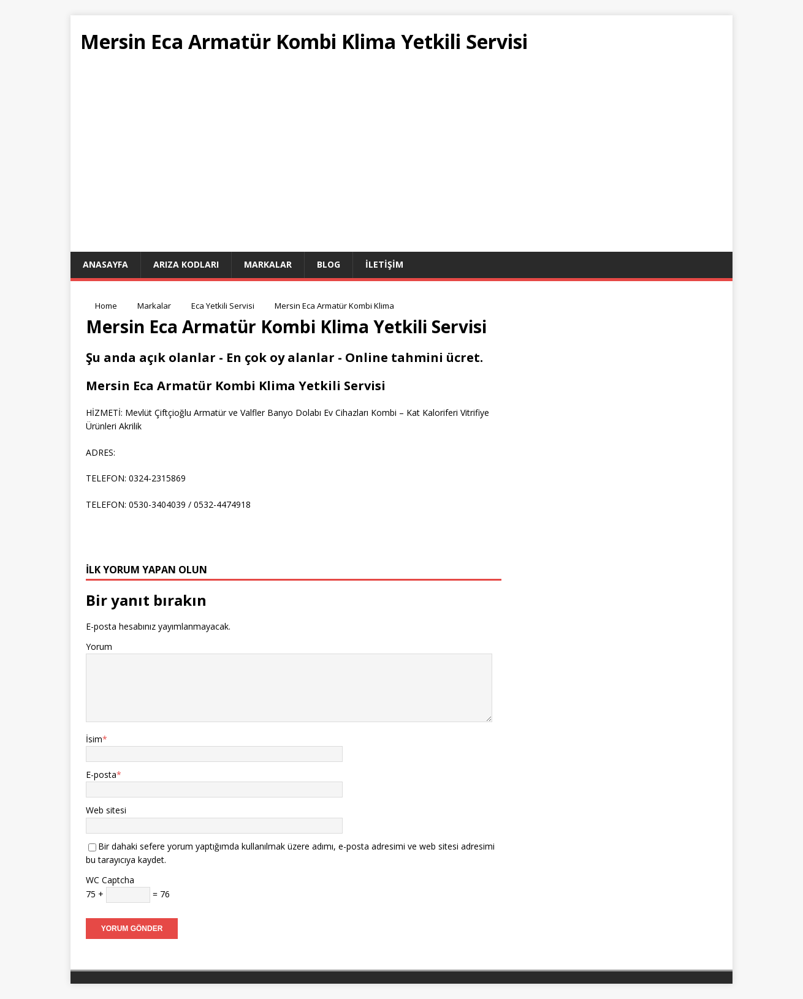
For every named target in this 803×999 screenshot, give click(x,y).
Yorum (99, 646)
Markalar (268, 264)
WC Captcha (110, 880)
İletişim (384, 264)
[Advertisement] (401, 160)
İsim (94, 739)
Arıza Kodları (186, 264)
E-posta (101, 774)
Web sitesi (106, 810)
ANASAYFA (105, 264)
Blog (328, 264)
